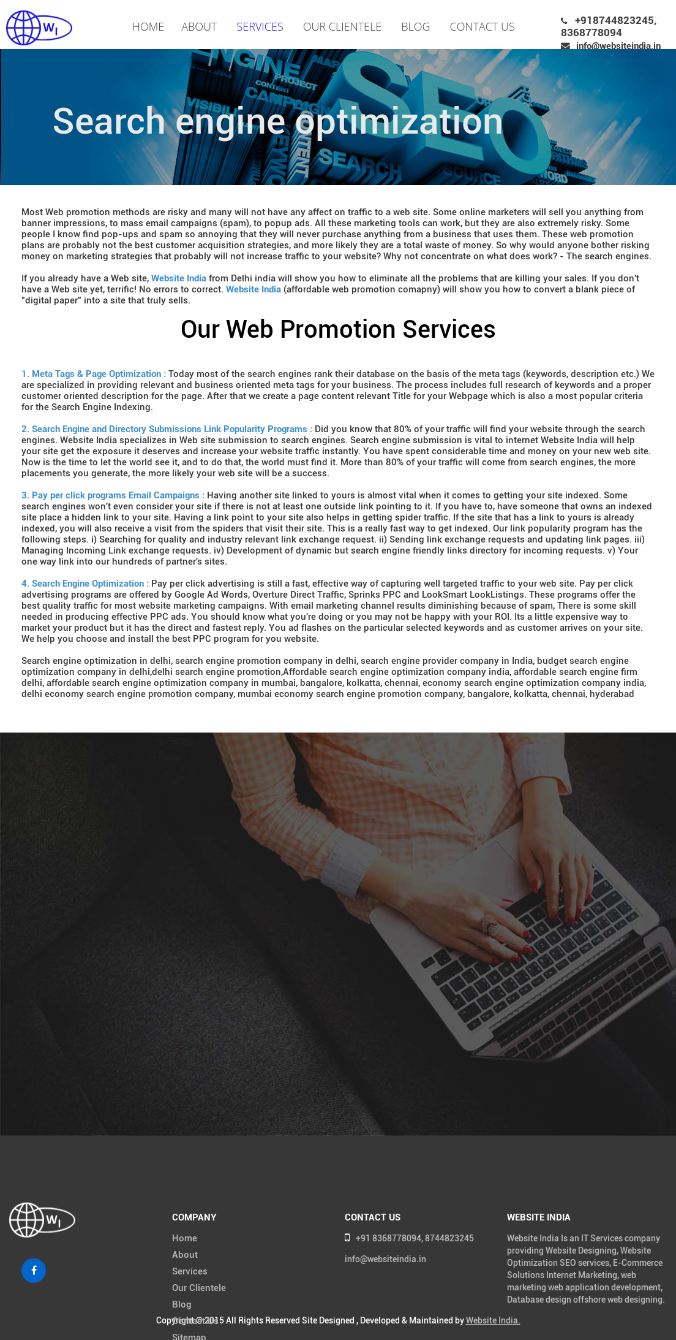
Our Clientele (342, 26)
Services (259, 26)
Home (148, 26)
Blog (415, 26)
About (199, 26)
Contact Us (482, 26)
